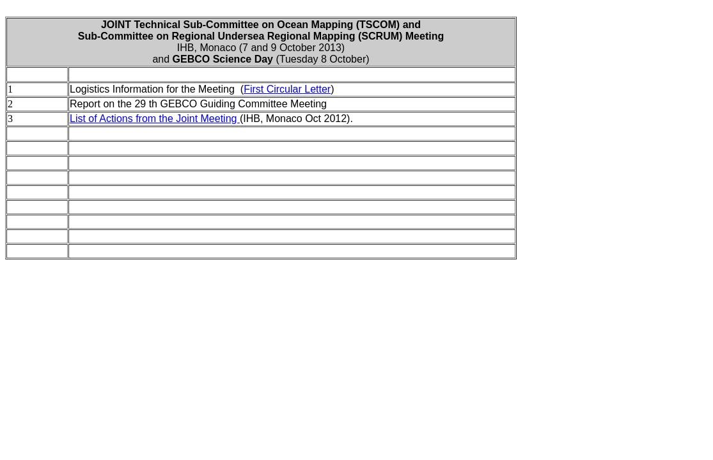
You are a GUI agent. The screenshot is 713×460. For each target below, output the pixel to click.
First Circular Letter (287, 89)
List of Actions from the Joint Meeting (155, 118)
